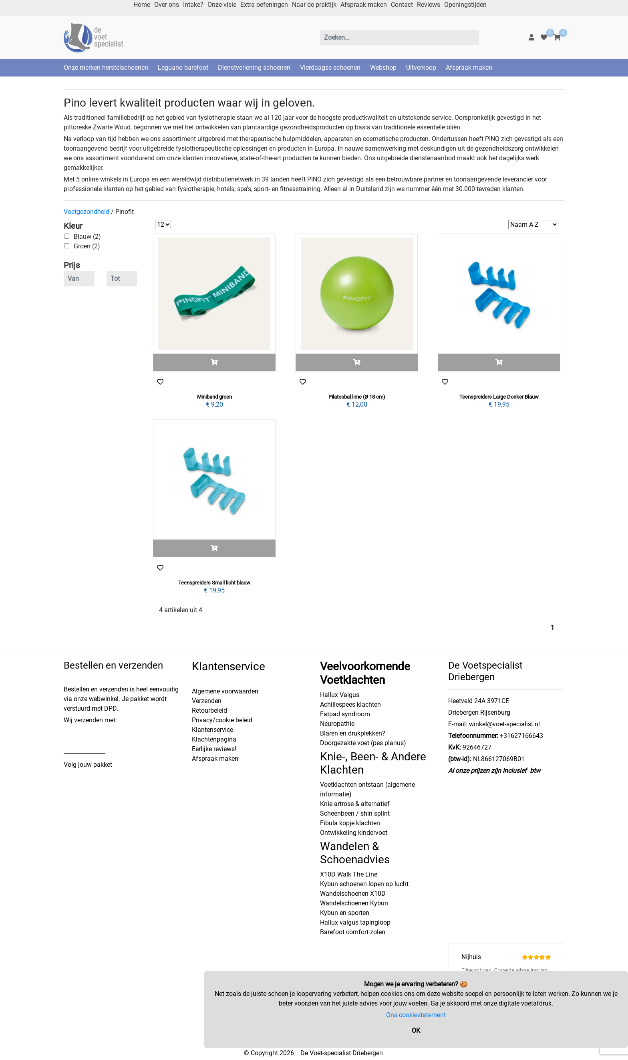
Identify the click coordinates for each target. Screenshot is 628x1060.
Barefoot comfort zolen (352, 932)
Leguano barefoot (183, 67)
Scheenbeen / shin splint (355, 813)
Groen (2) (87, 246)
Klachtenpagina (214, 739)
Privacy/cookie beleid (222, 720)
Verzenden (206, 701)
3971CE (497, 701)
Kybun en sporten (344, 913)
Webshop (383, 67)
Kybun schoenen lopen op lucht (364, 884)
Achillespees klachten (350, 704)
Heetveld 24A (466, 701)
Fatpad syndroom (345, 714)
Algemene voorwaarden (225, 691)
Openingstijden (465, 4)
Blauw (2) (87, 236)
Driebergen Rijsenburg (479, 712)
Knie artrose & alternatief (355, 804)
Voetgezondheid (86, 212)
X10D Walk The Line (348, 874)
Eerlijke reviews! (214, 749)
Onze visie (221, 4)
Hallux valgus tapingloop (355, 922)
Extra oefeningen (264, 4)
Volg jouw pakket (88, 764)
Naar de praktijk (314, 4)
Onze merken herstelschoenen (106, 67)
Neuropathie (337, 723)
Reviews (428, 4)
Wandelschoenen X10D (353, 893)
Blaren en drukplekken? (352, 733)
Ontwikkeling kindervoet (353, 832)
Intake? (193, 4)
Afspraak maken (363, 4)
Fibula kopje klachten (350, 823)
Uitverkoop (421, 67)
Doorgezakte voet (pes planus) (363, 743)
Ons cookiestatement (416, 1015)
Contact (402, 4)
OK (416, 1030)
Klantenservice (212, 730)
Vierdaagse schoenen (330, 67)
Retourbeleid (209, 710)
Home (141, 4)
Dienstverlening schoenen (254, 67)
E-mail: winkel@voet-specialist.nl (494, 724)
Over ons (166, 4)
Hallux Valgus (339, 695)
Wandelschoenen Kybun (354, 903)
